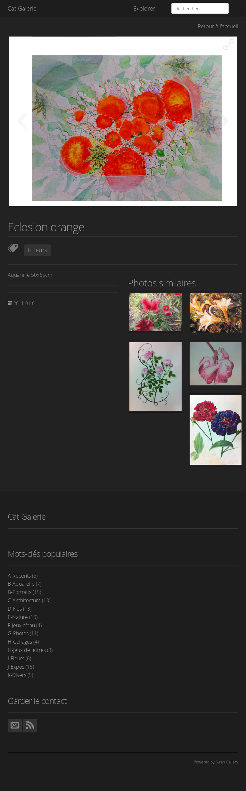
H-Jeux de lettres (30, 650)
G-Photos (23, 633)
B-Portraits (24, 592)
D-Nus (19, 608)
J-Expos (21, 666)
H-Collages (23, 641)
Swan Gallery (227, 761)
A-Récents (22, 575)
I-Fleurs (37, 250)
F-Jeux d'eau (25, 625)
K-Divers (20, 675)
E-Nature (22, 617)
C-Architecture (29, 600)
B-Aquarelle (24, 583)
